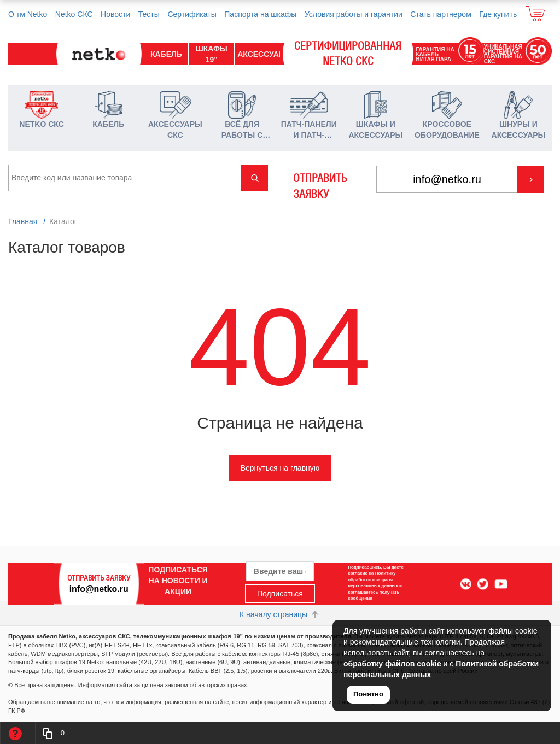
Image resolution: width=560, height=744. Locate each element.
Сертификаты (191, 14)
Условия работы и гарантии (353, 14)
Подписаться (280, 593)
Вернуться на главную (280, 468)
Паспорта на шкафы (260, 14)
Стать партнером (440, 14)
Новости (115, 14)
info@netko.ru (99, 588)
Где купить (498, 14)
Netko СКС (74, 14)
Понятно (368, 694)
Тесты (149, 14)
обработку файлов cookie (392, 663)
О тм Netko (27, 14)
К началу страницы (280, 614)
